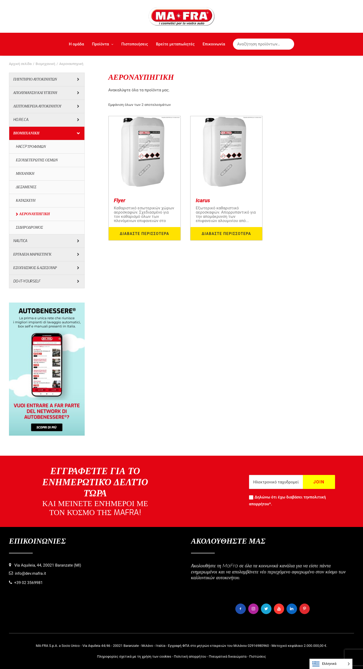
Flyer (119, 200)
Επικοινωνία (214, 44)
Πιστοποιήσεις (134, 44)
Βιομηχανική (45, 64)
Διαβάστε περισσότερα (144, 234)
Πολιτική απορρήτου (190, 656)
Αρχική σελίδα (20, 64)
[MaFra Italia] (182, 16)
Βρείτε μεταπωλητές (175, 44)
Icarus (203, 200)
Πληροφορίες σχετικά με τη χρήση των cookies (134, 656)
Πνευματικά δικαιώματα (227, 656)
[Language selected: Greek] (330, 664)
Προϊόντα (102, 44)
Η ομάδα (76, 44)
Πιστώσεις (257, 656)
